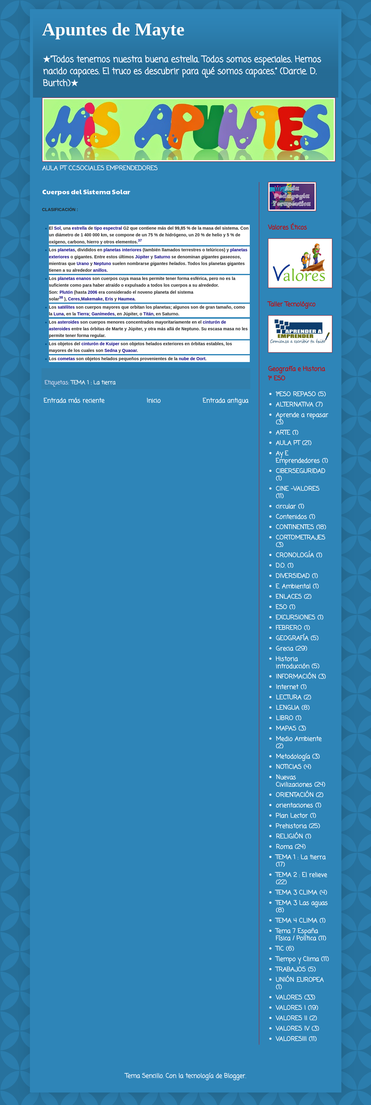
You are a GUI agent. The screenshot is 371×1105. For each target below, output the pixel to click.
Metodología (293, 757)
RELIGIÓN (289, 836)
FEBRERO (289, 628)
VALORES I (291, 1008)
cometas (66, 358)
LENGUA (287, 708)
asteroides (68, 322)
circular (286, 506)
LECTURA (288, 697)
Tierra (83, 313)
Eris (109, 298)
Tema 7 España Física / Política (297, 935)
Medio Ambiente (299, 739)
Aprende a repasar (302, 415)
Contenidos (291, 517)
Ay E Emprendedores (298, 457)
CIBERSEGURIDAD (300, 471)
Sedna (110, 350)
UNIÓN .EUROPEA (300, 980)
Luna (58, 313)
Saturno (162, 256)
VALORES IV (292, 1029)
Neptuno (102, 263)
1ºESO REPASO (296, 394)
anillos (100, 270)
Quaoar (129, 350)
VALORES (289, 998)
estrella (79, 228)
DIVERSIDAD (293, 576)
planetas (66, 249)
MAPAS (286, 729)
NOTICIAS (288, 767)
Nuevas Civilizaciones (294, 781)
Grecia (284, 649)
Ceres (74, 298)
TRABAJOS (291, 969)
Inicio (154, 401)
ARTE (283, 433)
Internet (287, 687)
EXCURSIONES (295, 617)
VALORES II (291, 1018)
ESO (281, 607)
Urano (83, 263)
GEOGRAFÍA (292, 638)
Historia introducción (292, 663)
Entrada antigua (225, 401)
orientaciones (294, 805)
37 (140, 240)
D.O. (280, 566)
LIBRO (284, 718)
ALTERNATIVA (294, 405)
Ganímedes (103, 313)
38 (61, 297)
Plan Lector (292, 816)
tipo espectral (108, 228)
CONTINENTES (295, 527)
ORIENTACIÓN (295, 795)
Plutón (66, 292)
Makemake (92, 298)
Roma (284, 847)
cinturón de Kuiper (100, 343)
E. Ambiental (293, 586)
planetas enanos (74, 278)
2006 (92, 292)
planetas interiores (123, 249)
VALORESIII (291, 1039)
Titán (148, 313)
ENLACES (289, 597)
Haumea (126, 298)
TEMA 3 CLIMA (296, 893)
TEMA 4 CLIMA (296, 921)
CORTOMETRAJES (300, 538)
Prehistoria (291, 826)
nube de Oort (192, 358)
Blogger (234, 1076)
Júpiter (142, 256)
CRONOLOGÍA (295, 555)
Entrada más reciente (74, 401)
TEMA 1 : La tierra (93, 382)
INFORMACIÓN (296, 677)
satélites (66, 307)
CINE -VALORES (297, 489)
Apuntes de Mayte (113, 29)
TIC (280, 949)
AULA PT (288, 443)
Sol (57, 228)
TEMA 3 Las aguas (302, 903)
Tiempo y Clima (297, 959)
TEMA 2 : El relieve (301, 875)
